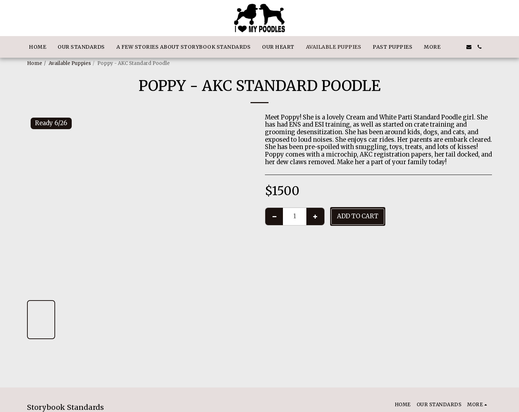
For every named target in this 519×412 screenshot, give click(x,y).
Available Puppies (70, 63)
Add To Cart (357, 216)
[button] (458, 46)
